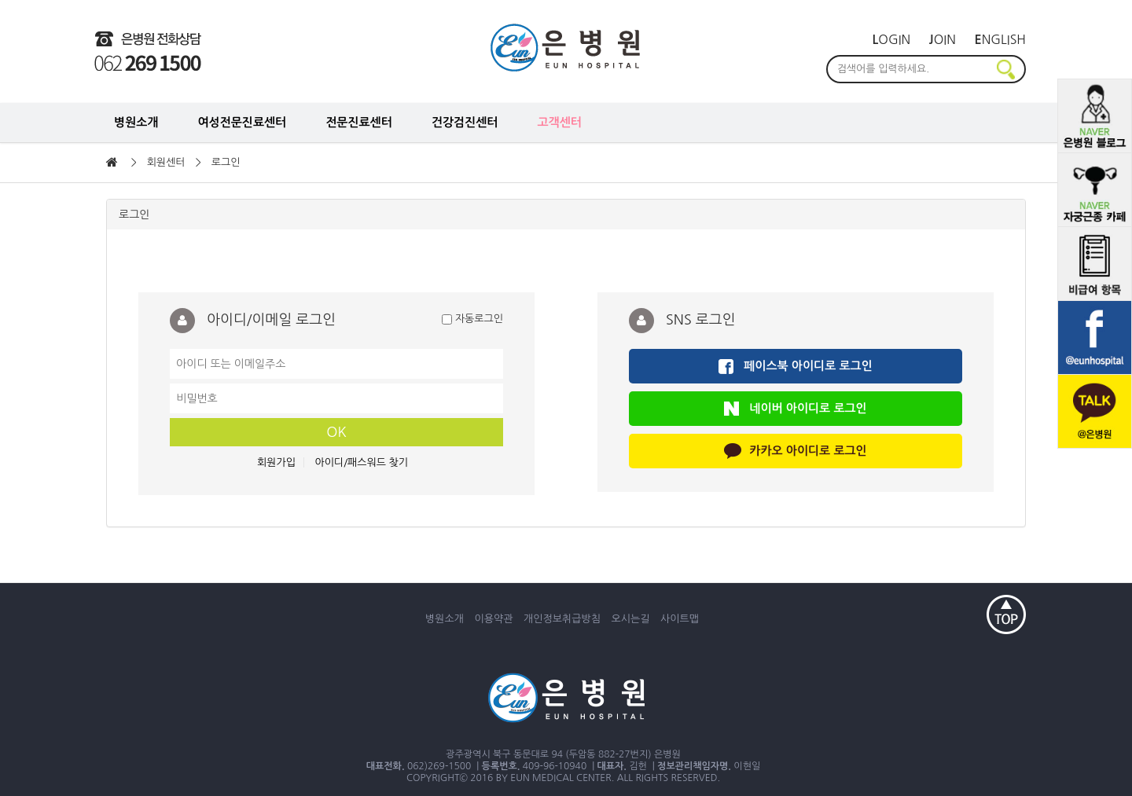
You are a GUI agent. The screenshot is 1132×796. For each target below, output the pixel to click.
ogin (892, 39)
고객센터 (559, 122)
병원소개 (136, 122)
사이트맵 (679, 619)
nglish (1000, 39)
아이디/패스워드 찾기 (362, 462)
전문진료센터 (358, 122)
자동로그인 (472, 319)
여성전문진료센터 (241, 122)
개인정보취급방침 (562, 619)
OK (336, 432)
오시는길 (631, 619)
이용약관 (494, 619)
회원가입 (276, 462)
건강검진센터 (465, 122)
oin (942, 39)
